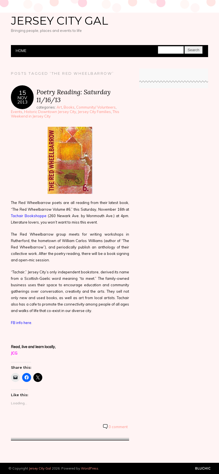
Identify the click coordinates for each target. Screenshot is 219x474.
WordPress (89, 468)
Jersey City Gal (59, 20)
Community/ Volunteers (96, 107)
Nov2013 (22, 100)
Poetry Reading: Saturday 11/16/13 (73, 96)
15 (22, 92)
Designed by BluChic (203, 468)
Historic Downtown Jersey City (50, 111)
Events (16, 111)
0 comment (118, 426)
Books (69, 107)
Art (59, 107)
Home (21, 50)
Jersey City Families (94, 111)
